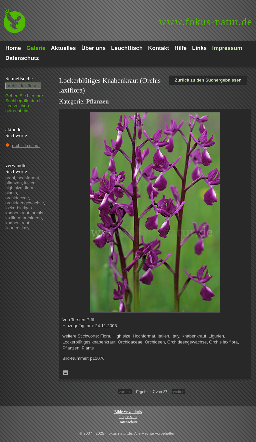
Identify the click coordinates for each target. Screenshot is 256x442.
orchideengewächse (24, 202)
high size (13, 187)
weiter (178, 391)
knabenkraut (17, 222)
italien (29, 182)
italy (25, 227)
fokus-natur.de (205, 22)
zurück (124, 391)
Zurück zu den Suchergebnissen (208, 80)
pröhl (10, 177)
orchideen (32, 217)
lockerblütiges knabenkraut (18, 210)
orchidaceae (17, 197)
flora (29, 187)
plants (11, 192)
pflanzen (13, 182)
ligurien (12, 227)
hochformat (28, 177)
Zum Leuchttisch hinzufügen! (65, 372)
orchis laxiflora (26, 145)
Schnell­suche (19, 78)
